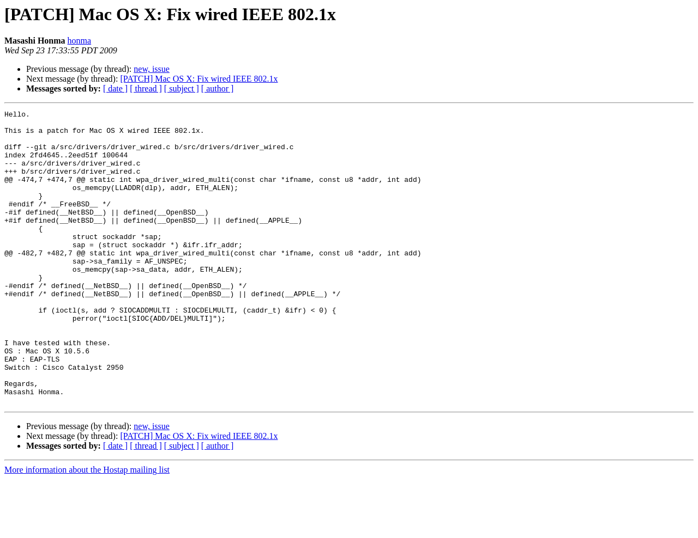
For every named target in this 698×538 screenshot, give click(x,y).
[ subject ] (181, 88)
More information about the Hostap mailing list (87, 528)
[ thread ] (146, 88)
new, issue (152, 69)
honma (80, 40)
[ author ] (217, 88)
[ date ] (115, 88)
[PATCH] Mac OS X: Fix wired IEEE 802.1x (199, 78)
